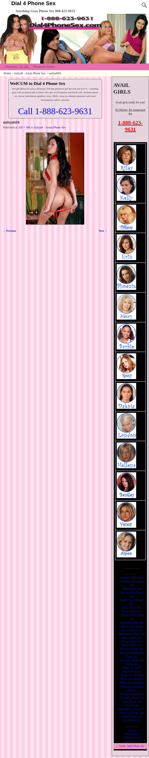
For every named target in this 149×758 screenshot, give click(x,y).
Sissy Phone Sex (132, 701)
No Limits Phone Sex (131, 659)
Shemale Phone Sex (131, 697)
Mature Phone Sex (132, 641)
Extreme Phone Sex (131, 626)
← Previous (9, 230)
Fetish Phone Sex (132, 629)
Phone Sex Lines (132, 671)
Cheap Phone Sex (131, 611)
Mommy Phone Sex (131, 648)
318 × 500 (24, 127)
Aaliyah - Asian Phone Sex (29, 73)
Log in (132, 729)
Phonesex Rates (43, 66)
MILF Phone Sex (132, 644)
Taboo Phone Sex (132, 716)
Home (7, 73)
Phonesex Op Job (16, 66)
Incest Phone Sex (132, 637)
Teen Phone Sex (131, 720)
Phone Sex (132, 663)
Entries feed (132, 733)
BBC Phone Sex (131, 607)
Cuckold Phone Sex (131, 622)
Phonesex (131, 690)
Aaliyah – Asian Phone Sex (50, 127)
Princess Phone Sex (131, 693)
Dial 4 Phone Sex (33, 3)
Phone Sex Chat (131, 667)
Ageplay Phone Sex (131, 577)
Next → (103, 230)
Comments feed (132, 737)
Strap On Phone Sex (132, 712)
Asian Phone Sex (132, 588)
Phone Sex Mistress (131, 674)
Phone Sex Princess (131, 686)
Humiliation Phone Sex (132, 633)
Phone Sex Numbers (132, 682)
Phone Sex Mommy (131, 678)
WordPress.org (132, 741)
